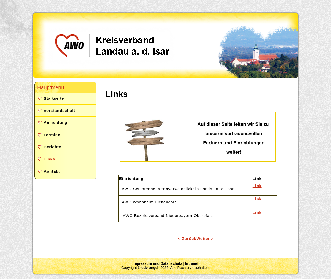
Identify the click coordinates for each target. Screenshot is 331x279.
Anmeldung (55, 122)
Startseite (54, 98)
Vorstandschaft (59, 110)
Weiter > (205, 238)
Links (49, 159)
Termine (52, 135)
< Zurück (187, 238)
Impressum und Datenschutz (157, 263)
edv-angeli (150, 268)
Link (257, 185)
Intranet (191, 263)
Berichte (52, 147)
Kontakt (52, 171)
